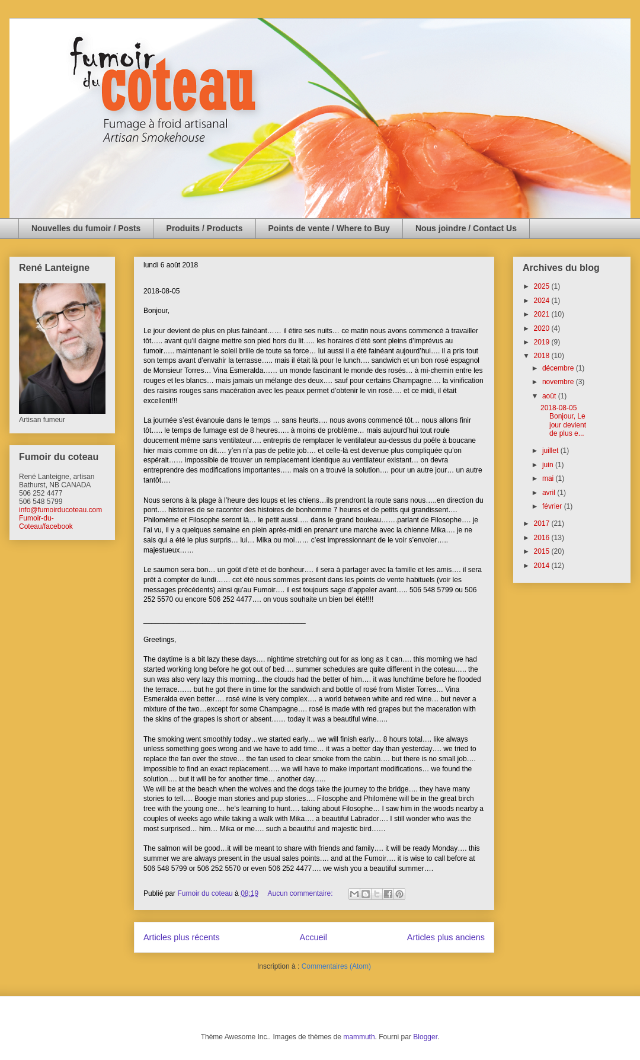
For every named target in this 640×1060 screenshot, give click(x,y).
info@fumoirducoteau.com (60, 510)
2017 (543, 523)
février (553, 506)
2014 (543, 565)
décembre (559, 368)
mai (549, 478)
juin (548, 465)
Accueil (313, 937)
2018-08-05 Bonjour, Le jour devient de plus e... (563, 421)
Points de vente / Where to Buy (329, 228)
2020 (543, 328)
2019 (543, 342)
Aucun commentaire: (301, 893)
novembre (559, 382)
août (550, 396)
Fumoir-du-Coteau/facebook (46, 522)
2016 (543, 538)
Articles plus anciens (446, 937)
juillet (551, 450)
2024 (543, 300)
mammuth (359, 1037)
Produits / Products (204, 228)
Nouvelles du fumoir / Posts (85, 228)
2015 (543, 551)
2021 (543, 314)
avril (549, 493)
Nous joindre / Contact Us (466, 228)
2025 (543, 286)
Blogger (425, 1037)
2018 (543, 356)
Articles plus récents (181, 937)
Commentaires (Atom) (336, 966)
